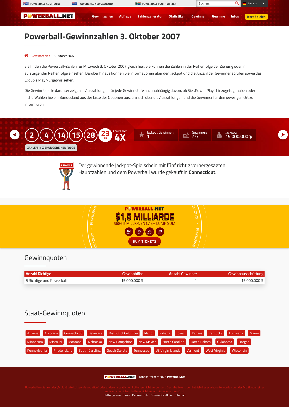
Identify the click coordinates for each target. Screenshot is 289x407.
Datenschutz (140, 395)
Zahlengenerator (150, 16)
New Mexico (147, 341)
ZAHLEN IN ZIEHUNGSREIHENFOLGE (51, 147)
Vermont (193, 350)
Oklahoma (224, 341)
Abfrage (125, 16)
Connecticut (73, 333)
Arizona (33, 333)
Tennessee (141, 350)
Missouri (55, 341)
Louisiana (236, 333)
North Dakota (201, 341)
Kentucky (216, 333)
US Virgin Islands (168, 350)
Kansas (197, 333)
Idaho (148, 333)
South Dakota (117, 350)
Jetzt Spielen (256, 16)
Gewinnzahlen (102, 16)
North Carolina (173, 341)
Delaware (95, 333)
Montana (75, 341)
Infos (235, 16)
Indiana (164, 333)
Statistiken (177, 16)
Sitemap (180, 395)
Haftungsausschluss (117, 395)
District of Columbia (123, 333)
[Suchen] (218, 3)
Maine (254, 333)
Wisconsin (239, 350)
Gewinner (198, 16)
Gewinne (218, 16)
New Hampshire (120, 341)
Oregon (244, 341)
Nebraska (95, 341)
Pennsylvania (37, 350)
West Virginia (215, 350)
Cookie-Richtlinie (161, 395)
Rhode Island (62, 350)
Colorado (51, 333)
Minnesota (35, 341)
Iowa (180, 333)
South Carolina (90, 350)
